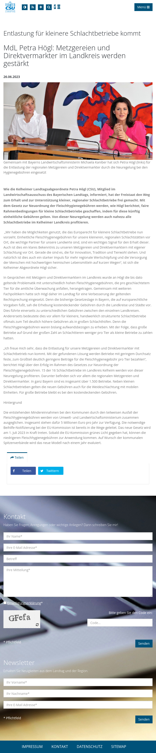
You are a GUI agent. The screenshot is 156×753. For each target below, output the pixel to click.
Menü (143, 7)
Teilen (17, 457)
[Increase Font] (41, 7)
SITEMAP (118, 746)
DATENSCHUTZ (89, 746)
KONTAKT (59, 746)
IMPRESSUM (32, 746)
